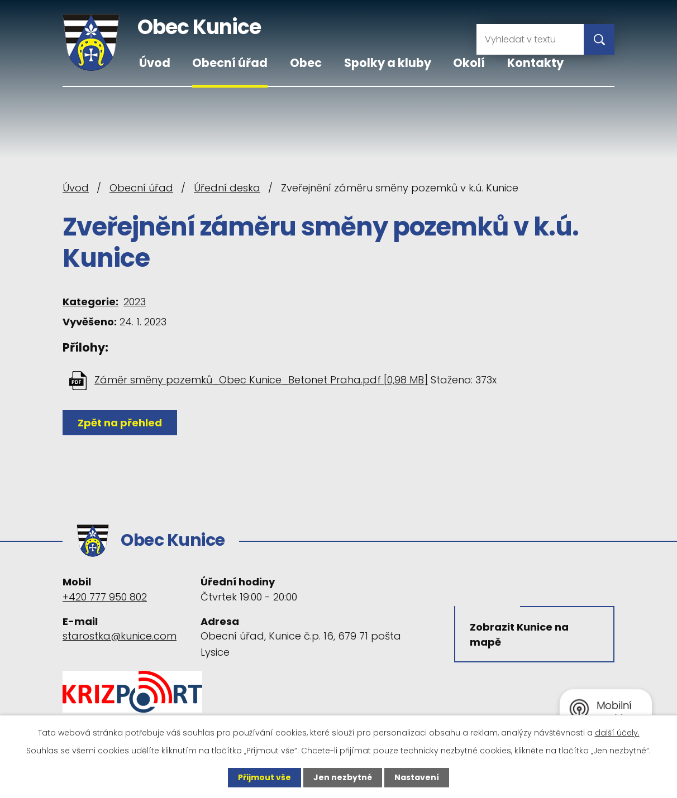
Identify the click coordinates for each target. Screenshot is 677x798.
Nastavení (416, 777)
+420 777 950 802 (105, 597)
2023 (134, 302)
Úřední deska (227, 188)
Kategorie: (90, 302)
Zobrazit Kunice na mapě (519, 634)
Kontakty (535, 63)
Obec (306, 63)
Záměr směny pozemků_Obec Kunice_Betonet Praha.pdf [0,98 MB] (261, 380)
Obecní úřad (230, 63)
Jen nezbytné (342, 777)
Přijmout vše (264, 777)
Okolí (469, 63)
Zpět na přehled (120, 423)
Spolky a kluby (387, 63)
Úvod (154, 63)
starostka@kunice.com (120, 636)
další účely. (617, 732)
